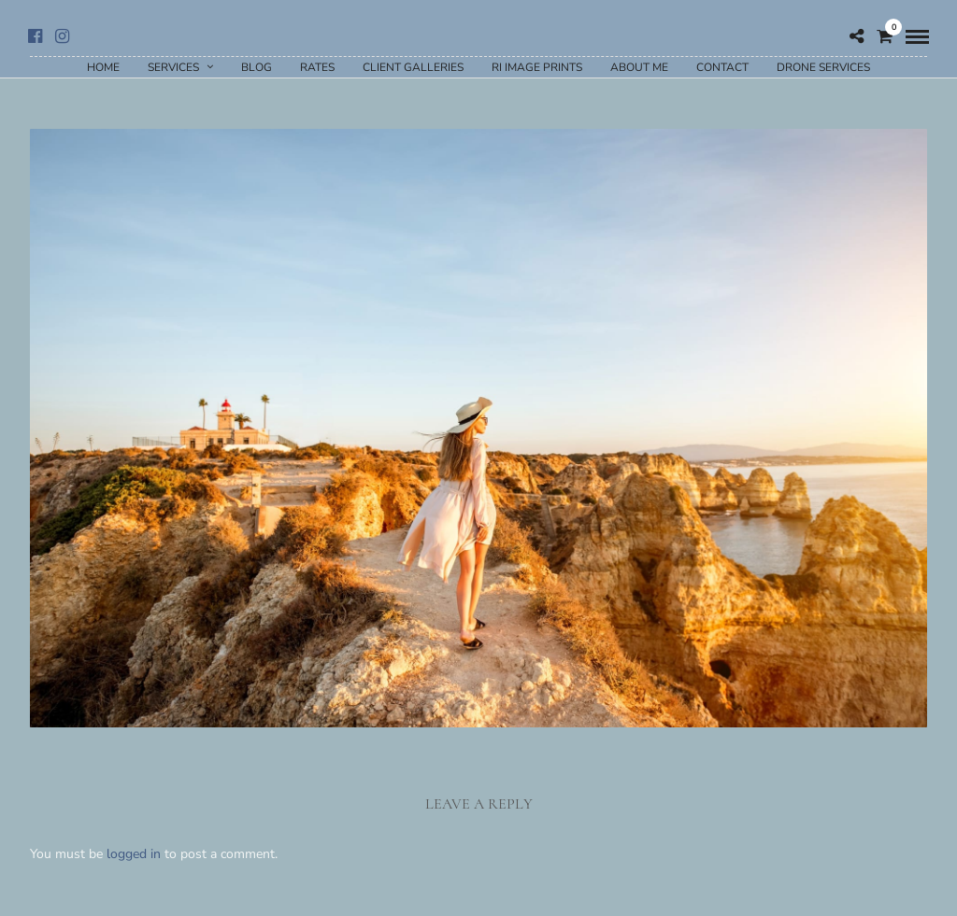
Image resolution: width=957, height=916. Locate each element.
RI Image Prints (537, 67)
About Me (639, 67)
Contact (722, 67)
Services (173, 67)
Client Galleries (413, 67)
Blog (256, 67)
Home (103, 67)
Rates (317, 67)
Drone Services (823, 67)
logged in (134, 854)
